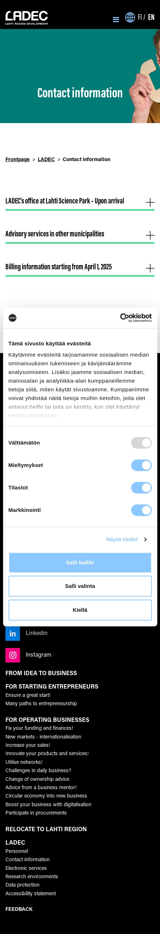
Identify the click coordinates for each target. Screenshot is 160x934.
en (151, 17)
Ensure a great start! (27, 694)
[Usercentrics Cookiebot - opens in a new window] (120, 318)
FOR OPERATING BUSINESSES (47, 719)
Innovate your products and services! (47, 753)
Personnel (16, 850)
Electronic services (26, 867)
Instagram (28, 654)
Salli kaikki (80, 562)
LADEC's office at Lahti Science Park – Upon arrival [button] (80, 201)
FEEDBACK (18, 908)
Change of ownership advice (37, 778)
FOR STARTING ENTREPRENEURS (51, 686)
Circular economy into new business (46, 795)
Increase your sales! (27, 744)
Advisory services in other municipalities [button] (80, 234)
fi (140, 17)
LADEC (46, 159)
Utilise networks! (23, 761)
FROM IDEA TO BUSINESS (41, 673)
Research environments (31, 876)
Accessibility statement (30, 893)
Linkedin (26, 632)
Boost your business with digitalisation (48, 804)
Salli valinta (80, 586)
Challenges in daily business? (38, 770)
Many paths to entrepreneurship (41, 703)
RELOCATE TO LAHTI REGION (46, 829)
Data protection (22, 884)
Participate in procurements (36, 812)
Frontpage (17, 159)
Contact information (27, 859)
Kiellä (80, 610)
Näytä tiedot (122, 539)
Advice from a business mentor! (41, 787)
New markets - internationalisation (43, 736)
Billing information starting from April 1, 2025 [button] (80, 267)
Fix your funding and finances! (39, 727)
